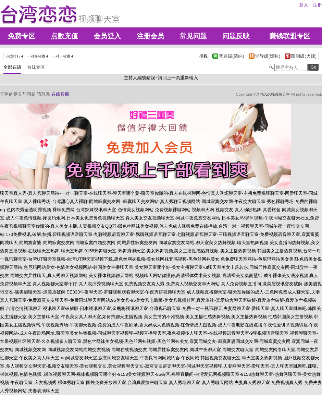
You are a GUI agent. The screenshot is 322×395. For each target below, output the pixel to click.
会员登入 (107, 36)
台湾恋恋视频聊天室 (273, 94)
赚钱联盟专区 (289, 36)
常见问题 (193, 36)
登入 (303, 5)
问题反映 (236, 36)
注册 (317, 5)
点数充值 (64, 36)
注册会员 (150, 36)
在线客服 (60, 94)
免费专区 (21, 36)
